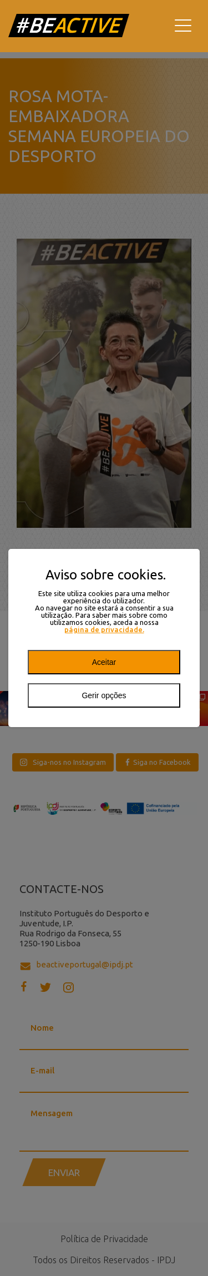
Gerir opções (104, 695)
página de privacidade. (104, 629)
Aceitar (104, 662)
